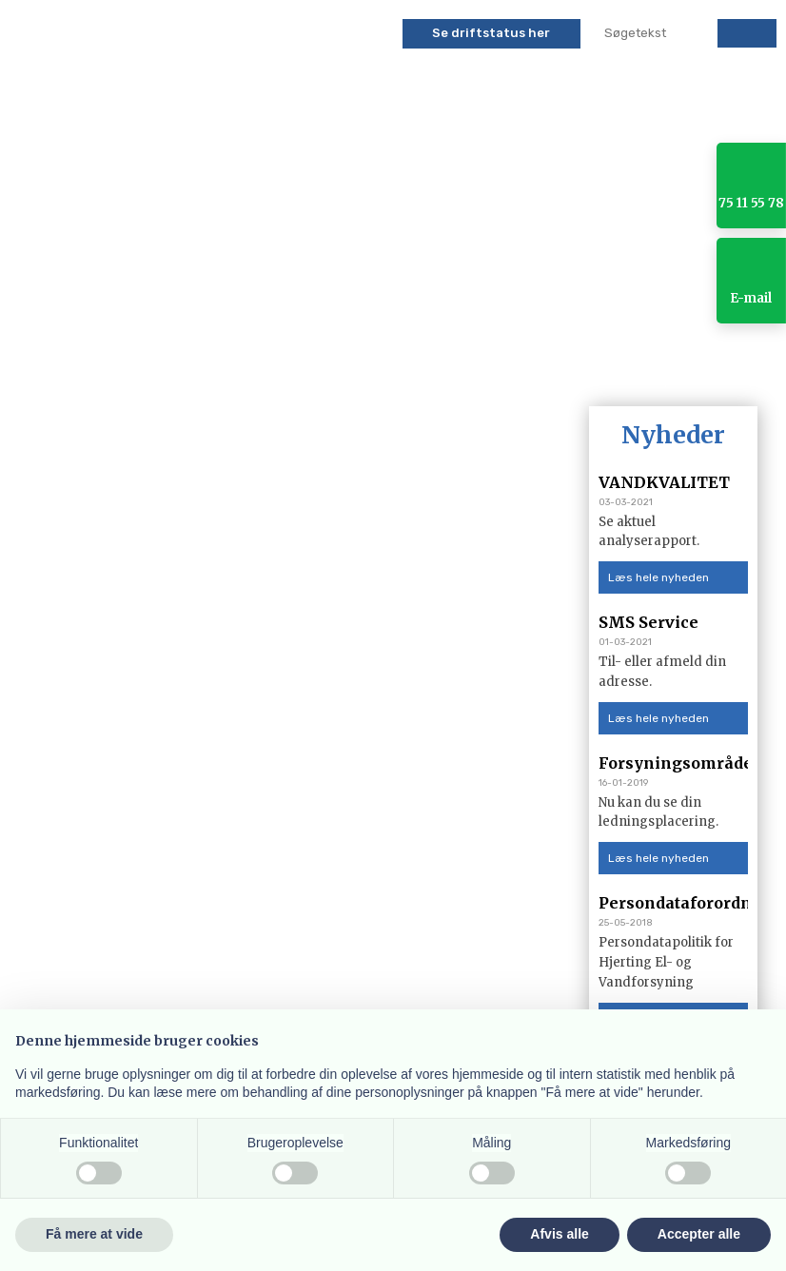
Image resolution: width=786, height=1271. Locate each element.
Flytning (544, 368)
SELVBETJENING (237, 368)
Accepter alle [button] (699, 1234)
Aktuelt (131, 368)
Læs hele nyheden (658, 577)
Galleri (626, 368)
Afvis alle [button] (559, 1234)
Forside (49, 368)
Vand (373, 368)
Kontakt (708, 368)
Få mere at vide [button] (94, 1234)
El (322, 368)
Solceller (452, 368)
